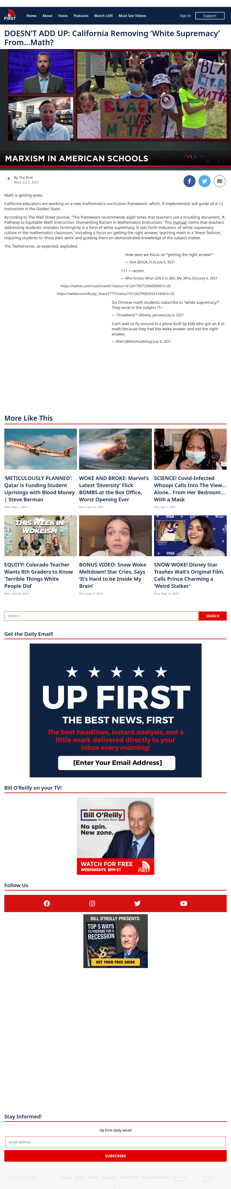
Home (31, 15)
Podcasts (80, 15)
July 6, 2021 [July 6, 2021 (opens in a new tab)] (166, 262)
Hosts (63, 15)
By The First (23, 177)
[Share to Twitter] (205, 181)
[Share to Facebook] (190, 181)
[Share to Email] (220, 181)
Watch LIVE (103, 15)
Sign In (185, 15)
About (47, 15)
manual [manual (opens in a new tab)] (180, 222)
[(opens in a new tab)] (47, 903)
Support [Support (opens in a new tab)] (209, 15)
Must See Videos (132, 15)
